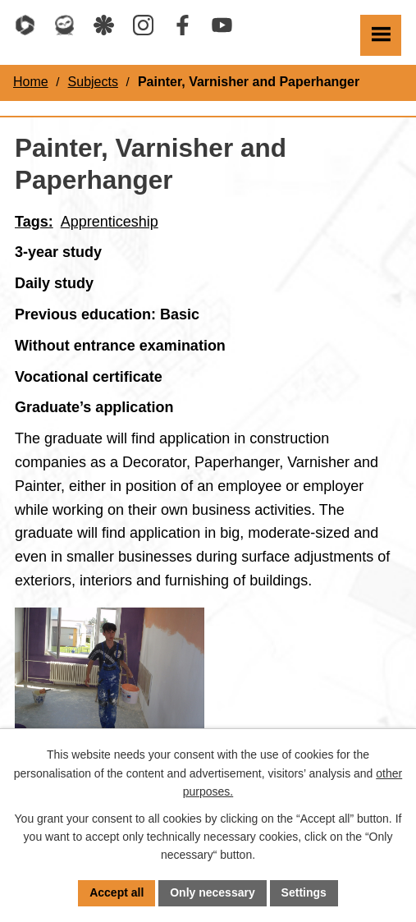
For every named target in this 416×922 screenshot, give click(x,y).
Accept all (116, 892)
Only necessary (212, 892)
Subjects (93, 82)
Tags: (34, 221)
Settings (304, 892)
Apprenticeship (109, 221)
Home (30, 82)
